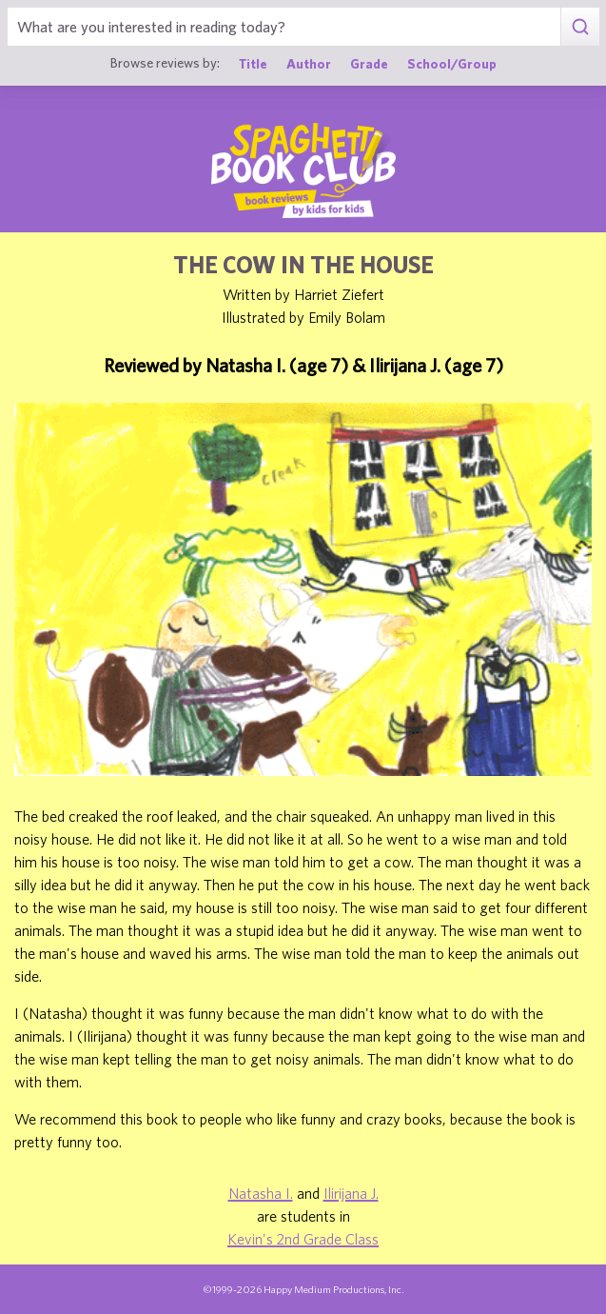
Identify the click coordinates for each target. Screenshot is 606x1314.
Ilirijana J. (351, 1193)
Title (253, 63)
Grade (369, 63)
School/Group (452, 63)
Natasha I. (260, 1193)
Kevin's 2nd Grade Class (303, 1238)
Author (308, 63)
